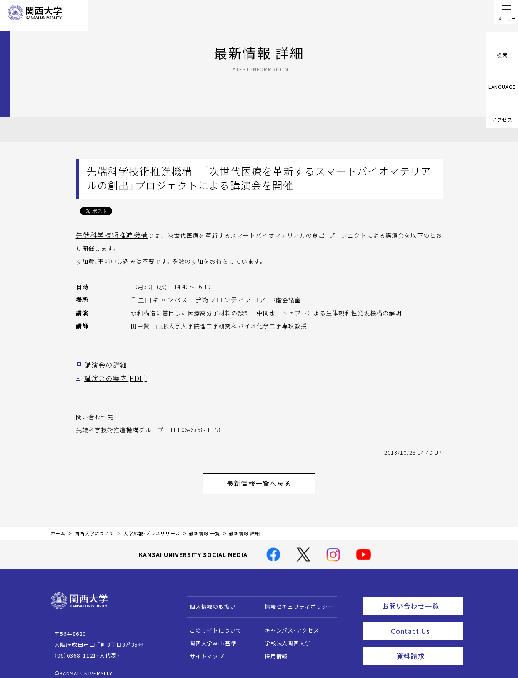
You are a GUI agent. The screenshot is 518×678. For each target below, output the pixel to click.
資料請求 (427, 643)
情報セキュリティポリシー (294, 599)
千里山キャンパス (156, 298)
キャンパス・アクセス (287, 623)
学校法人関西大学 (283, 636)
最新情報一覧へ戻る (269, 478)
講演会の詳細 (103, 362)
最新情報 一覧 (204, 525)
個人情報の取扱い (208, 599)
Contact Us (424, 620)
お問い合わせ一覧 (420, 597)
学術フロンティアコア (219, 298)
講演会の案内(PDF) (111, 375)
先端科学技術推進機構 (107, 234)
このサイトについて (211, 623)
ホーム (58, 525)
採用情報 (271, 649)
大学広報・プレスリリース (151, 525)
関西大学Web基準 (209, 636)
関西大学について (94, 525)
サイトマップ (202, 649)
